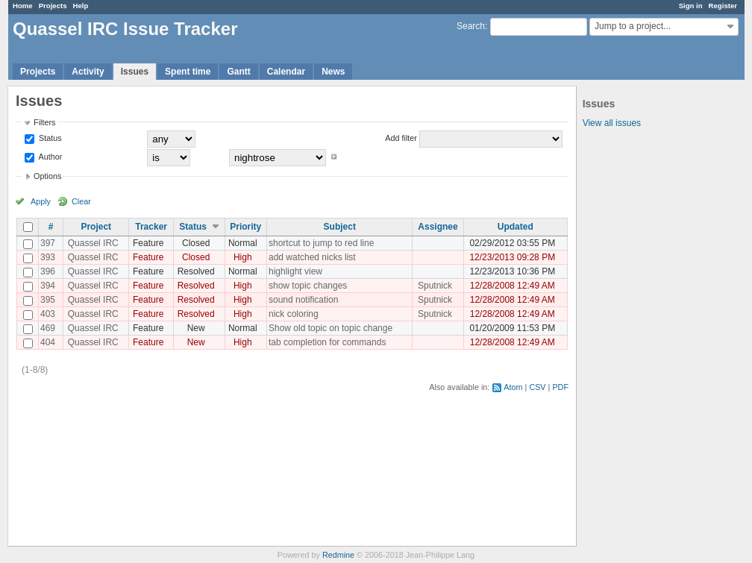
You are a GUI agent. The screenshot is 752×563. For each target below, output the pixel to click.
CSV (537, 387)
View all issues (612, 123)
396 (47, 271)
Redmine (338, 554)
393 (47, 257)
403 (47, 314)
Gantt (238, 71)
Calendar (286, 71)
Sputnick (435, 285)
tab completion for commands (327, 342)
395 (47, 300)
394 (47, 285)
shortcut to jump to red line (321, 243)
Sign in (691, 5)
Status (49, 137)
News (333, 71)
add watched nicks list (312, 257)
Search (471, 26)
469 (47, 328)
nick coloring (294, 314)
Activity (88, 71)
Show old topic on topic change (330, 328)
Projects (53, 5)
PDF (560, 387)
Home (23, 5)
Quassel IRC (93, 243)
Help (81, 5)
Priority (245, 226)
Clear (81, 201)
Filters (44, 122)
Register (723, 5)
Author (49, 156)
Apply (41, 201)
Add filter (401, 137)
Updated (515, 226)
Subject (340, 226)
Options (47, 176)
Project (96, 226)
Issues (134, 71)
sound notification (303, 300)
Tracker (151, 226)
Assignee (437, 226)
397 (47, 243)
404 (47, 342)
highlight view (295, 271)
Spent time (187, 71)
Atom (513, 387)
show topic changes (308, 285)
